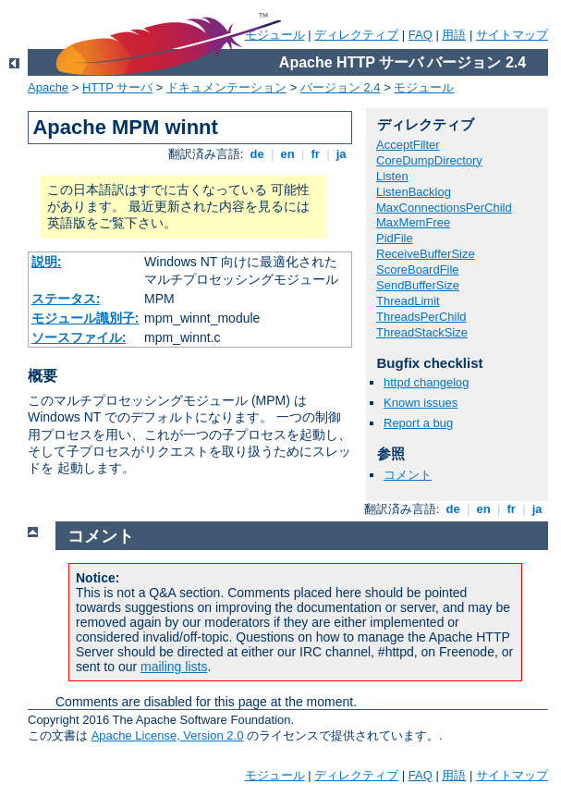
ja (341, 154)
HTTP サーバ (117, 87)
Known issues (420, 403)
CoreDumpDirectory (429, 160)
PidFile (394, 238)
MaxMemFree (413, 222)
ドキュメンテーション (226, 87)
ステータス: (66, 298)
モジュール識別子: (85, 318)
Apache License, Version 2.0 (167, 735)
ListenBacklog (413, 192)
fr (315, 154)
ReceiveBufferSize (425, 254)
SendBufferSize (417, 285)
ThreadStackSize (422, 332)
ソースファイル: (79, 337)
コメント (408, 475)
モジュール (424, 87)
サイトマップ (512, 35)
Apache (48, 87)
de (257, 154)
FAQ (421, 35)
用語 (454, 35)
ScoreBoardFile (417, 269)
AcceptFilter (408, 145)
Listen (392, 176)
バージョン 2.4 (340, 87)
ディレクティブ (356, 35)
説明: (46, 261)
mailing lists (173, 666)
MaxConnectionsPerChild (444, 207)
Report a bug (418, 423)
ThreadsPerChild (421, 317)
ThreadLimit (408, 301)
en (287, 154)
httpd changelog (427, 382)
